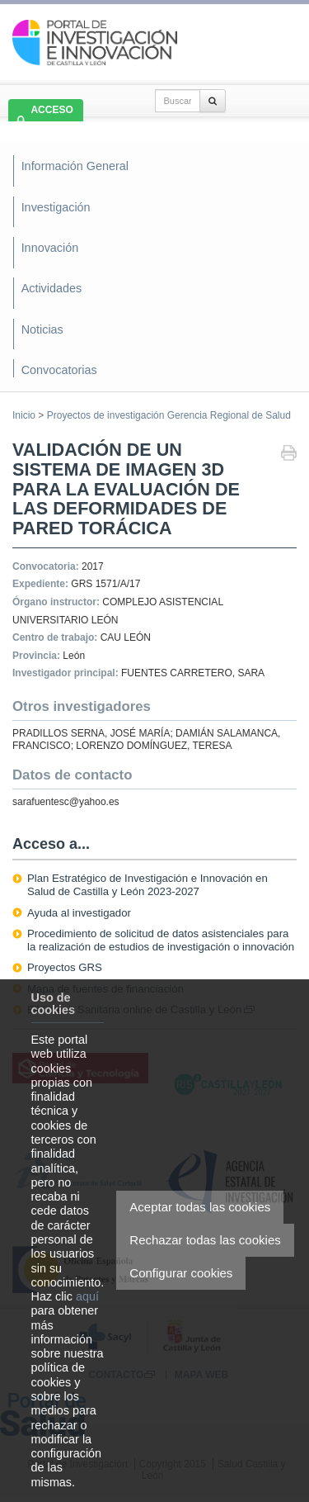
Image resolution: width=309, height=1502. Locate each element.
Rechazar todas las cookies (204, 1240)
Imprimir (289, 454)
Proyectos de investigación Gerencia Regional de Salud (169, 415)
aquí (87, 1296)
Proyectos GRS (64, 967)
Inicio (23, 415)
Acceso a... (51, 844)
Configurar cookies (180, 1273)
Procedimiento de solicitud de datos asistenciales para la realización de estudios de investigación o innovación (160, 940)
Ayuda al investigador (79, 913)
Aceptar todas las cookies (199, 1207)
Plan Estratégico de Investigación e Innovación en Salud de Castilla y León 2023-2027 (147, 885)
